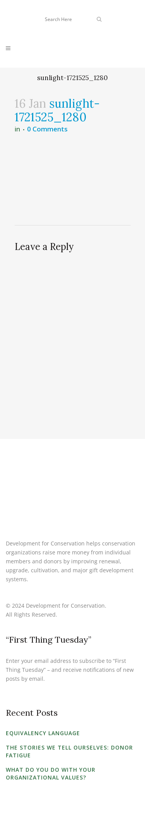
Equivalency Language (43, 733)
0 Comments (47, 128)
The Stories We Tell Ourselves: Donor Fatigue (69, 751)
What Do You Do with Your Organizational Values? (51, 773)
